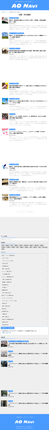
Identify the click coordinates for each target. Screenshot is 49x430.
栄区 (39, 247)
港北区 (21, 245)
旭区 (17, 247)
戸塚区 (13, 247)
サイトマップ (26, 417)
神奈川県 (26, 245)
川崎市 (8, 247)
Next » (31, 211)
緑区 (31, 247)
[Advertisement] (24, 72)
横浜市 (7, 245)
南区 (3, 249)
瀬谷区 (26, 247)
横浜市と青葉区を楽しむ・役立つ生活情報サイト (24, 426)
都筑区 (31, 245)
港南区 (41, 245)
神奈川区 (36, 245)
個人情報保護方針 (19, 417)
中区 (12, 245)
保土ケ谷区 (45, 247)
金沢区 (3, 247)
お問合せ (31, 417)
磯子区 (35, 247)
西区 (3, 245)
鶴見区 (21, 247)
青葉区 (16, 245)
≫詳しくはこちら (6, 332)
